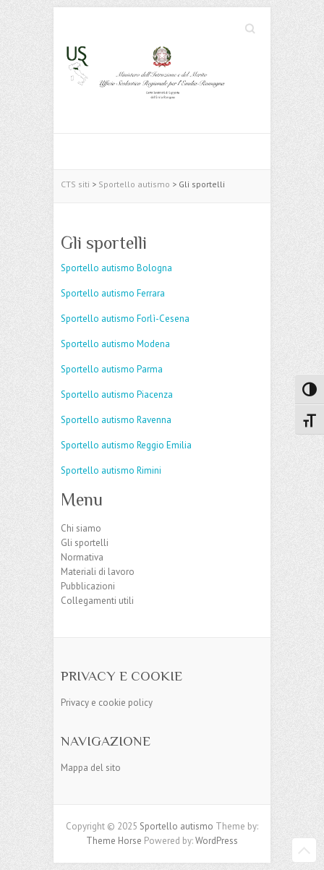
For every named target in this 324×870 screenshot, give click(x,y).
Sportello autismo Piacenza (117, 394)
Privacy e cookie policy (107, 702)
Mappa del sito (91, 768)
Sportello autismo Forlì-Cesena (125, 318)
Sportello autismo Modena (115, 344)
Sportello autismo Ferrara (113, 293)
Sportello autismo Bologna (116, 268)
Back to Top (304, 850)
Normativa (82, 557)
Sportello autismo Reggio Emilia (126, 445)
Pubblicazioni (88, 586)
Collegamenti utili (97, 600)
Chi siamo (81, 528)
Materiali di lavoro (98, 572)
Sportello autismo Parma (112, 369)
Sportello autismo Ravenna (116, 420)
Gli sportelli (84, 543)
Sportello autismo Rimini (111, 470)
